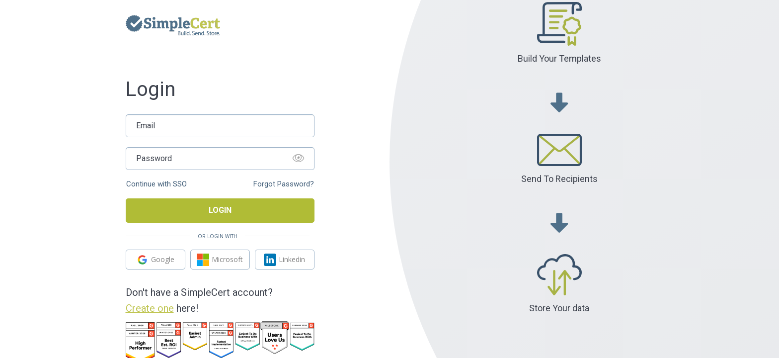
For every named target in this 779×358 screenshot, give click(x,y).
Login (220, 210)
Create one (150, 308)
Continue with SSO (156, 184)
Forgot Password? (283, 184)
